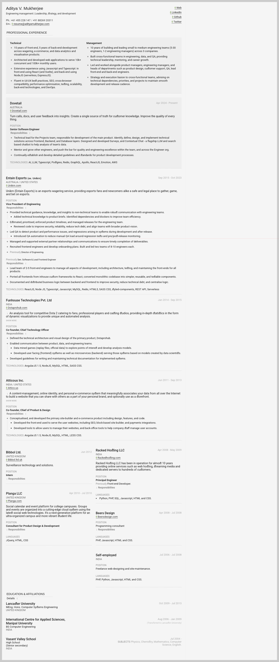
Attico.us (13, 387)
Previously (15, 252)
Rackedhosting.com (109, 457)
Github (178, 16)
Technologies (18, 162)
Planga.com (15, 500)
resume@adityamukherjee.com (32, 23)
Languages (13, 536)
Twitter (178, 21)
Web (179, 7)
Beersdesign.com (108, 516)
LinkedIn (177, 12)
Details (11, 598)
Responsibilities (19, 133)
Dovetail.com (19, 110)
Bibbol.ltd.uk (15, 459)
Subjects (124, 641)
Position (15, 125)
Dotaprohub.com (17, 307)
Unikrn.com (14, 185)
